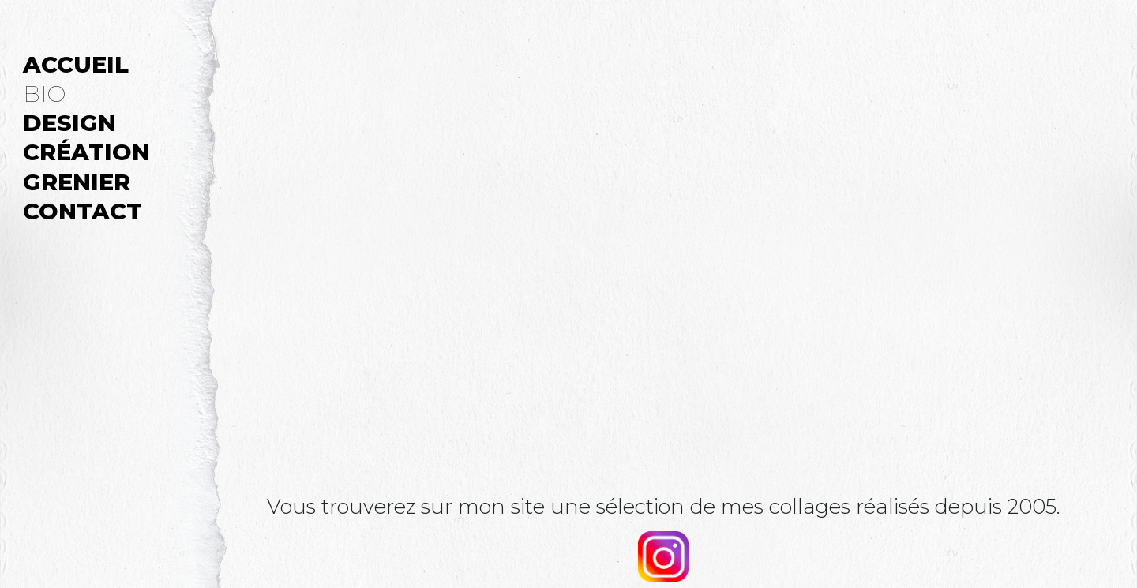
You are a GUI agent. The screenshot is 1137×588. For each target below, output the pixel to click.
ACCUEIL (76, 64)
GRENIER (76, 181)
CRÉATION (86, 151)
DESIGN (69, 122)
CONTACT (82, 210)
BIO (44, 93)
